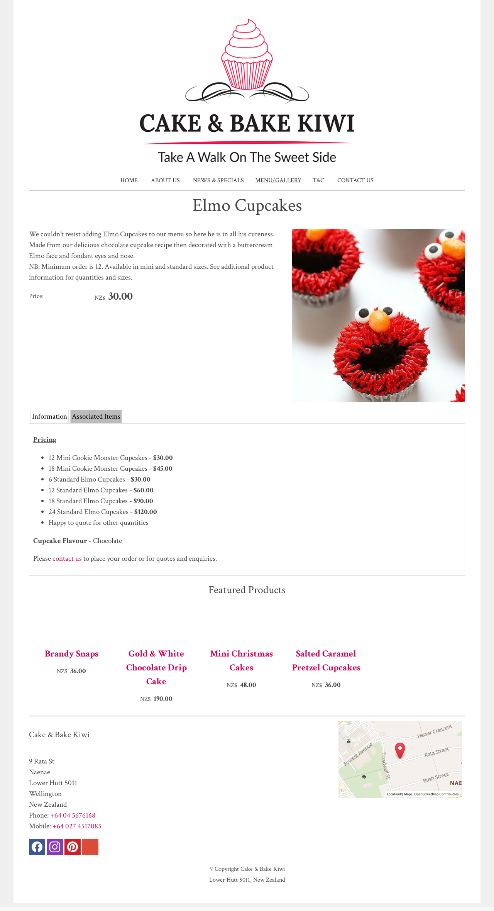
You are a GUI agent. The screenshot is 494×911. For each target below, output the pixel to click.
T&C (318, 180)
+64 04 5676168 (72, 815)
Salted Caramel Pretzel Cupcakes (326, 660)
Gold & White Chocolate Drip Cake (156, 667)
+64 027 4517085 (77, 826)
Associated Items (96, 416)
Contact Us (355, 180)
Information (49, 416)
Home (129, 180)
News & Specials (218, 180)
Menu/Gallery (278, 180)
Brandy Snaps (71, 654)
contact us (67, 558)
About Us (165, 180)
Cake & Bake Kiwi (262, 869)
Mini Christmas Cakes (241, 660)
